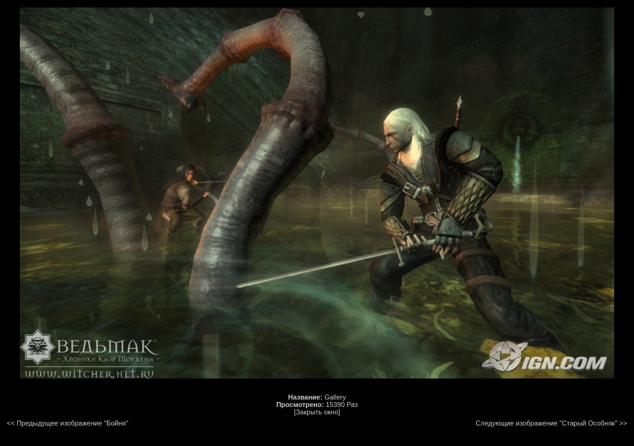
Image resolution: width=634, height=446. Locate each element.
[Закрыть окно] (317, 412)
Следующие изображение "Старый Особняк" (546, 423)
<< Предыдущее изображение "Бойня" (67, 423)
